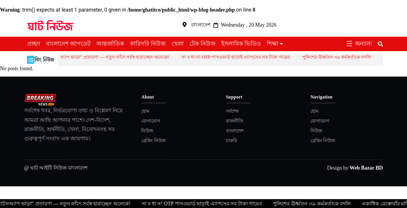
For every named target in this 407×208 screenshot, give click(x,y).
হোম (145, 111)
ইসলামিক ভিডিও (241, 44)
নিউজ (147, 130)
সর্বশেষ (232, 111)
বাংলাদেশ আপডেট (68, 44)
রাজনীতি (234, 120)
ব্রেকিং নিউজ (153, 140)
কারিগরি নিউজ (148, 44)
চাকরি (231, 140)
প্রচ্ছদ (33, 44)
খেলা (178, 44)
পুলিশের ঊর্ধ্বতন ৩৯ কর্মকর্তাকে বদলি (339, 57)
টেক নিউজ (202, 44)
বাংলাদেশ (235, 130)
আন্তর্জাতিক (110, 44)
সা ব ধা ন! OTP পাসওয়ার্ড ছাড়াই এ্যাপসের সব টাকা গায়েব (238, 57)
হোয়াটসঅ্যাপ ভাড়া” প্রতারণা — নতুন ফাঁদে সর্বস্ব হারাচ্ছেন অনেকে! (109, 57)
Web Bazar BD (366, 168)
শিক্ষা (272, 44)
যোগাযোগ (150, 120)
